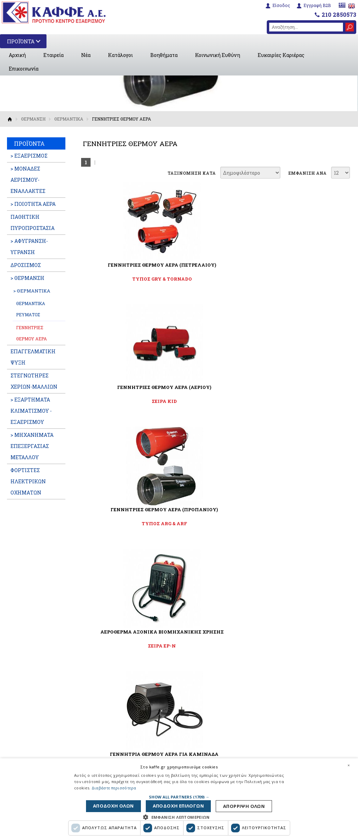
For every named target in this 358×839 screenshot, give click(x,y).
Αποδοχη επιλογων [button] (180, 805)
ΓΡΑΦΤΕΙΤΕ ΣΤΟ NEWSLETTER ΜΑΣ (179, 514)
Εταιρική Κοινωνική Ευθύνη (135, 732)
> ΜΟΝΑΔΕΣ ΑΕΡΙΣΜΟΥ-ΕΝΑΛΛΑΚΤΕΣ (27, 179)
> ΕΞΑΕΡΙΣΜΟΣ (29, 155)
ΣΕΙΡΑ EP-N (123, 401)
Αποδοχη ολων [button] (241, 805)
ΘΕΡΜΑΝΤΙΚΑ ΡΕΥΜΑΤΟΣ (30, 309)
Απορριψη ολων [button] (118, 805)
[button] (179, 794)
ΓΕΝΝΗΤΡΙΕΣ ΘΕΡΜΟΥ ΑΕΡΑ (31, 333)
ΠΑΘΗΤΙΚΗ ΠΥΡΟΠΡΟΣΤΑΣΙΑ (32, 222)
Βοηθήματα (164, 55)
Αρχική (17, 55)
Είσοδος (280, 5)
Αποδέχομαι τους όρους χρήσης (183, 546)
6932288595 (287, 697)
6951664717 (319, 689)
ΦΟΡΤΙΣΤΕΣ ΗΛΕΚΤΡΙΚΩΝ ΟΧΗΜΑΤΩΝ (28, 481)
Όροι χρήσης (115, 741)
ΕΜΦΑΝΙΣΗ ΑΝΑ (307, 173)
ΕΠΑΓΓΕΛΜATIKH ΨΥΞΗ (33, 357)
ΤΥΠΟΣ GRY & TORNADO (123, 279)
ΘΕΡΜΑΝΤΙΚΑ (68, 119)
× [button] (349, 763)
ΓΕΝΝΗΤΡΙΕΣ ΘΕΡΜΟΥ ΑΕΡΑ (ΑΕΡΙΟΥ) (213, 268)
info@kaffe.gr (291, 714)
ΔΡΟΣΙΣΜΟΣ (25, 265)
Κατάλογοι (120, 55)
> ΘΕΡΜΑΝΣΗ (27, 278)
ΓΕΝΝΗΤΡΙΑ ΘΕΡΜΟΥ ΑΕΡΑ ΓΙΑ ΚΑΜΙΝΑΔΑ (214, 390)
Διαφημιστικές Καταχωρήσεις (118, 699)
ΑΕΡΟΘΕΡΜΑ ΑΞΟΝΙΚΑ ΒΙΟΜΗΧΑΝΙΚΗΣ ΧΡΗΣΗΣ (123, 390)
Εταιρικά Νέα (117, 666)
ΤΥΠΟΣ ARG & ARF (305, 279)
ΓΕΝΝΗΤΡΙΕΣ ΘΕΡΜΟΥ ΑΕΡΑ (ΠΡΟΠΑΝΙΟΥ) (305, 268)
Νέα (86, 55)
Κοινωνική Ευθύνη (217, 55)
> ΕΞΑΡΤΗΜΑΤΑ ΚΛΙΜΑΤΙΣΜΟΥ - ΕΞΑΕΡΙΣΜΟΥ (31, 410)
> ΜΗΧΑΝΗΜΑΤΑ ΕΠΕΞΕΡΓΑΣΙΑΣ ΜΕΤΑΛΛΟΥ (31, 446)
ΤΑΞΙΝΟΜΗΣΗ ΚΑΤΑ (191, 173)
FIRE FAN (213, 401)
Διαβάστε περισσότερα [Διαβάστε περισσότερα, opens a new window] (114, 785)
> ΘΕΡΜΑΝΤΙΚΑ (31, 291)
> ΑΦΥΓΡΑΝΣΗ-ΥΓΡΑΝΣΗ (29, 246)
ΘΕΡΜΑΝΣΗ (33, 119)
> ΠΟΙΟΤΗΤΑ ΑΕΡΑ (33, 204)
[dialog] (179, 797)
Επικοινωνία (23, 68)
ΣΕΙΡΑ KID (213, 279)
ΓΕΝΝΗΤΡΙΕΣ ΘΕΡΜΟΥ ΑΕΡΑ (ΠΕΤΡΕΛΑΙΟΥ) (122, 268)
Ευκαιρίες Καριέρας (281, 55)
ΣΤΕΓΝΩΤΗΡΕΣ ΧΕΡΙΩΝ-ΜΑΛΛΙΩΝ (33, 381)
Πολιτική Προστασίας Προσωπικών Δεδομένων (131, 755)
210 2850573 (339, 13)
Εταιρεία (53, 55)
